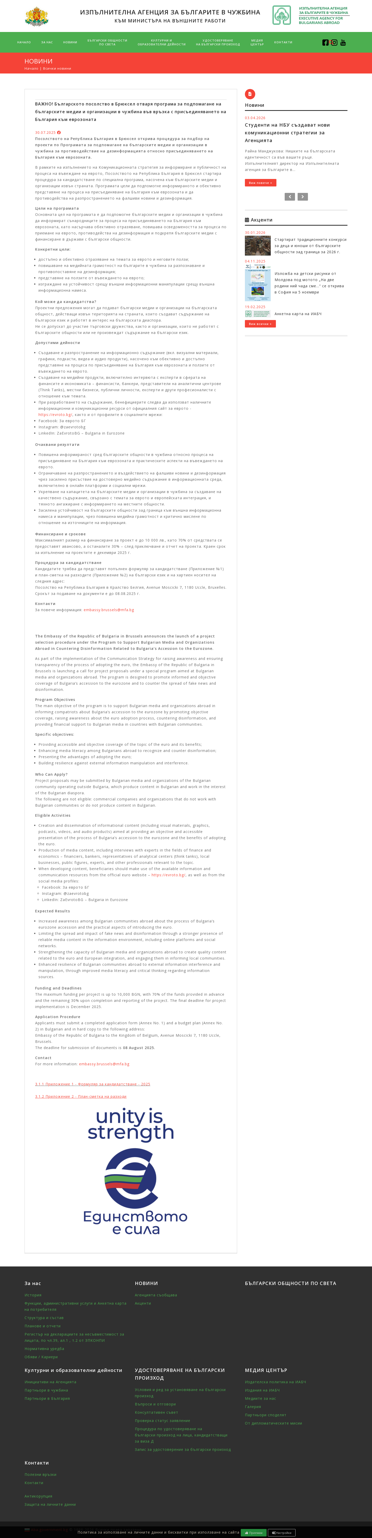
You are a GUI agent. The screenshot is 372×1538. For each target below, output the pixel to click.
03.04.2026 (255, 117)
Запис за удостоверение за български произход (183, 1449)
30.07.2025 (45, 132)
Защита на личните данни (50, 1504)
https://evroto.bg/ (55, 414)
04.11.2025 (255, 261)
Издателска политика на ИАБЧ (275, 1381)
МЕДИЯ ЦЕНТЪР (257, 42)
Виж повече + (260, 183)
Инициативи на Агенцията (50, 1381)
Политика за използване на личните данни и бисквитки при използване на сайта (158, 1532)
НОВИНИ (70, 42)
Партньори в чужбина (46, 1390)
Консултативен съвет (156, 1412)
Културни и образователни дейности (162, 42)
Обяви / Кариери (41, 1356)
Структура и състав (44, 1317)
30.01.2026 (255, 232)
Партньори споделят (265, 1414)
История (33, 1294)
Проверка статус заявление (162, 1420)
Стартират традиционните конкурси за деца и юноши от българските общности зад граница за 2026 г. (311, 245)
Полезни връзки (41, 1474)
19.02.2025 (255, 306)
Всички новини (57, 68)
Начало (24, 42)
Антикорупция (38, 1496)
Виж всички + (260, 324)
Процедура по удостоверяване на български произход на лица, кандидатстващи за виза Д (181, 1435)
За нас (47, 42)
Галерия (253, 1406)
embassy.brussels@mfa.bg (109, 609)
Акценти (143, 1303)
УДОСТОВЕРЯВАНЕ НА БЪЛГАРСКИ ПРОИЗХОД (218, 42)
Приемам (253, 1533)
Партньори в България (47, 1398)
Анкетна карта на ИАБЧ (298, 313)
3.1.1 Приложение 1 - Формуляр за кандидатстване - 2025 (92, 1084)
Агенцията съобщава (156, 1294)
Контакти (283, 42)
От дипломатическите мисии (273, 1423)
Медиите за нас (260, 1398)
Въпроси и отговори (155, 1404)
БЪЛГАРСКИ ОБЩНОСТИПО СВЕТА (107, 42)
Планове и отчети (43, 1325)
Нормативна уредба (44, 1348)
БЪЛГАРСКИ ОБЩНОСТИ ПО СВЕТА (290, 1283)
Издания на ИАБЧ (262, 1390)
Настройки (282, 1533)
